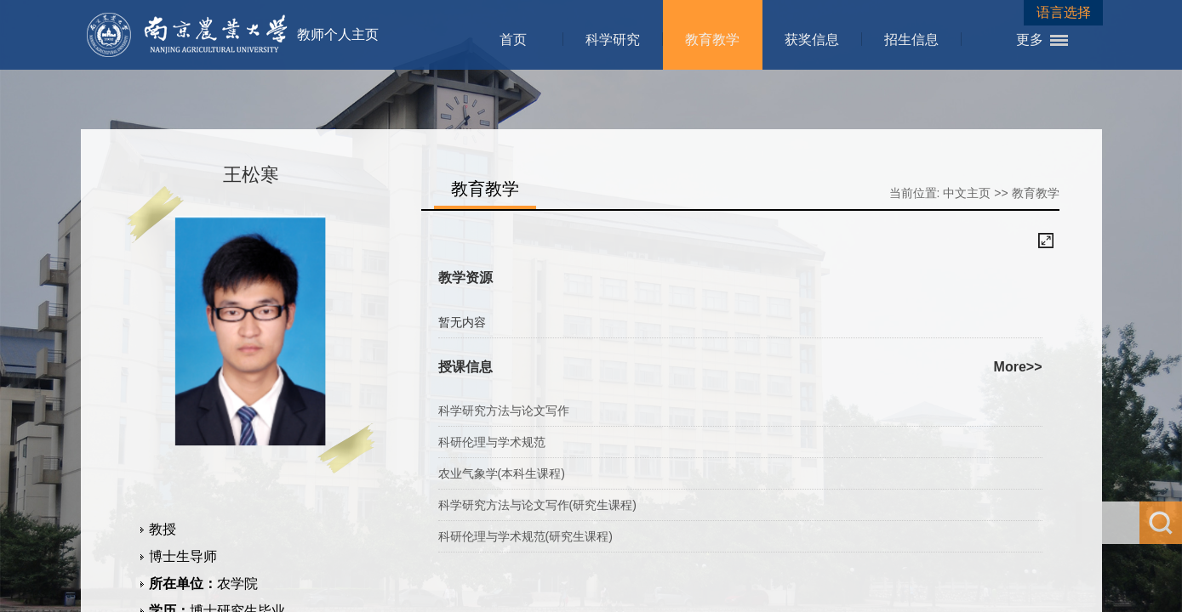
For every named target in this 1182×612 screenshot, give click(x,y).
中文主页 (967, 193)
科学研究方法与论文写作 (503, 410)
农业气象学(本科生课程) (501, 473)
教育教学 (712, 39)
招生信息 (911, 39)
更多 (1029, 39)
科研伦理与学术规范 (491, 442)
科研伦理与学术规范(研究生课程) (525, 536)
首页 (513, 39)
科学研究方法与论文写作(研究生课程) (537, 505)
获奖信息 (812, 39)
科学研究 (612, 39)
